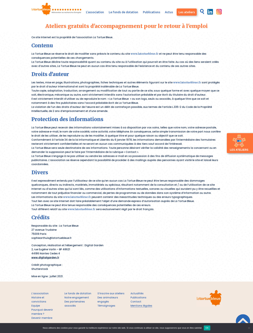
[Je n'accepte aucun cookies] (249, 328)
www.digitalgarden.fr (45, 257)
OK (207, 328)
